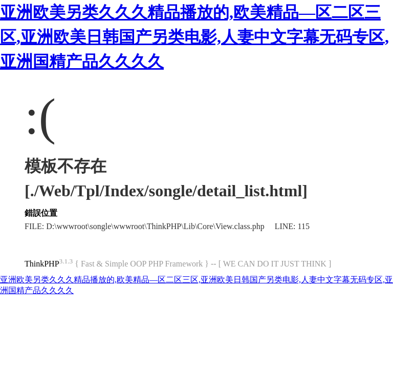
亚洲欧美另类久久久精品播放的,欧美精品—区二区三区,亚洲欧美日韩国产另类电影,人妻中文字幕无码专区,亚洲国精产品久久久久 (194, 37)
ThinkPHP (42, 263)
